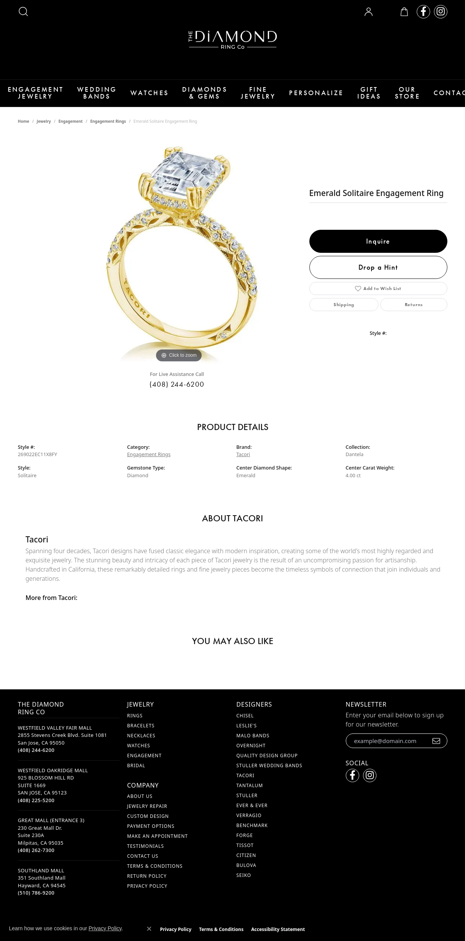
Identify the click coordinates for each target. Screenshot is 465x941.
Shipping (344, 309)
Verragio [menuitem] (249, 819)
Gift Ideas (357, 95)
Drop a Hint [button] (378, 271)
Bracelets (141, 730)
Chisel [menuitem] (245, 720)
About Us (140, 800)
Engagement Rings (108, 126)
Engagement (70, 126)
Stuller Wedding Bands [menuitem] (269, 769)
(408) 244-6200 (177, 388)
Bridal (136, 769)
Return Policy (147, 880)
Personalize (306, 95)
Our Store (395, 95)
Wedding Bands (93, 95)
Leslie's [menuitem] (247, 730)
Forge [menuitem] (245, 839)
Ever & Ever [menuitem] (252, 809)
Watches (143, 95)
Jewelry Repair (147, 810)
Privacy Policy (147, 890)
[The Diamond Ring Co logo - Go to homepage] (233, 39)
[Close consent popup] (149, 928)
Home (24, 126)
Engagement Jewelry (34, 95)
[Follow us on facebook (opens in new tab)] (423, 11)
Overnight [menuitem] (251, 750)
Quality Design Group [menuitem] (267, 759)
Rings (135, 720)
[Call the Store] (36, 754)
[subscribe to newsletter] (436, 745)
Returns (414, 309)
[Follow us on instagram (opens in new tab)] (440, 11)
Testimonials (145, 850)
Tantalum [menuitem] (250, 789)
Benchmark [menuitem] (252, 829)
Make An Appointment (157, 840)
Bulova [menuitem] (246, 869)
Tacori (243, 458)
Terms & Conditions (155, 870)
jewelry (44, 126)
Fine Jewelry (249, 95)
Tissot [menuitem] (245, 849)
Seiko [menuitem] (244, 879)
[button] (23, 11)
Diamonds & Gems (197, 95)
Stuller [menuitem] (247, 799)
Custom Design (148, 820)
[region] (179, 254)
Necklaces (141, 740)
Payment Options (151, 830)
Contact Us (142, 860)
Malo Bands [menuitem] (253, 740)
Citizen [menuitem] (246, 859)
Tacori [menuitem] (246, 779)
